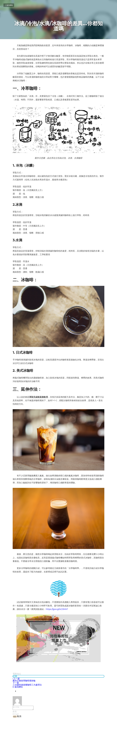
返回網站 (9, 5)
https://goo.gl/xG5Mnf (57, 609)
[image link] (58, 588)
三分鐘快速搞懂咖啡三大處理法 (27, 685)
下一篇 (16, 682)
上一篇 (16, 678)
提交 (14, 717)
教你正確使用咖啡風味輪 (24, 680)
